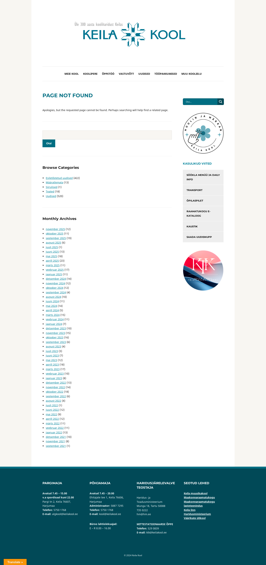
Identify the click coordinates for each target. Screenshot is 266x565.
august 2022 (53, 400)
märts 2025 (53, 265)
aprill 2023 (52, 364)
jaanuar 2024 (54, 324)
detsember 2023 (56, 328)
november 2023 (55, 333)
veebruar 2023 (55, 373)
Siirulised (51, 187)
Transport (194, 190)
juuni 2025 (52, 251)
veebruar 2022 (55, 428)
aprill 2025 (52, 260)
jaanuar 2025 (54, 274)
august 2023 (53, 346)
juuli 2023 (52, 351)
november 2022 (55, 387)
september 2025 (56, 238)
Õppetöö (108, 73)
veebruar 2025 (55, 269)
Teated (50, 191)
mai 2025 (51, 256)
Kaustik (192, 226)
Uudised (144, 73)
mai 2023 (51, 360)
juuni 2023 (52, 355)
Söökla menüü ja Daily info (203, 177)
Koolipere (90, 73)
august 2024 (53, 297)
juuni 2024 (52, 301)
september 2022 (56, 396)
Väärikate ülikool (195, 518)
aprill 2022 (52, 419)
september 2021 (56, 446)
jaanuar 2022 (54, 432)
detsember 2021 (56, 437)
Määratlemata (54, 182)
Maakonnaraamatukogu (199, 497)
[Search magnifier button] (220, 102)
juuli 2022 (52, 405)
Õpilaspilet (195, 200)
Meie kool (71, 73)
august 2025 (53, 242)
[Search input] (201, 102)
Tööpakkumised (165, 73)
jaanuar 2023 (54, 378)
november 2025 (55, 229)
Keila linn (189, 510)
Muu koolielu (191, 73)
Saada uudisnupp (199, 236)
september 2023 (56, 342)
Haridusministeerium (197, 514)
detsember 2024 (56, 278)
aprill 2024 (52, 310)
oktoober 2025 (54, 233)
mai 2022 (51, 414)
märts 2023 (53, 369)
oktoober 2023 (54, 337)
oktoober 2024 (54, 288)
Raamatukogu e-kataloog (198, 213)
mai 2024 (51, 306)
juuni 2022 (52, 409)
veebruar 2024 (55, 319)
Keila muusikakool (195, 493)
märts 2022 (53, 423)
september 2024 (56, 292)
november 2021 (55, 441)
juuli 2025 (52, 247)
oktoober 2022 (54, 391)
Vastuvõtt (126, 73)
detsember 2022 (56, 382)
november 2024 (55, 283)
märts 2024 (53, 315)
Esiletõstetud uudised (59, 178)
